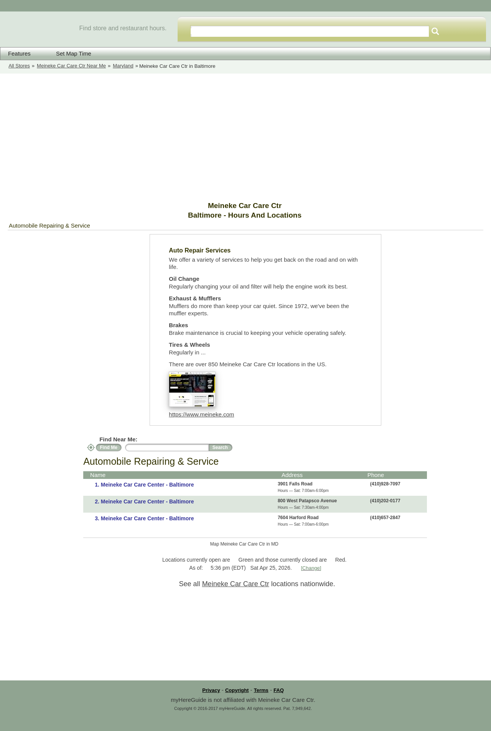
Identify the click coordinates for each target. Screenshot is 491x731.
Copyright (237, 690)
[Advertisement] (245, 137)
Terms (261, 690)
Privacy (211, 690)
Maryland (123, 66)
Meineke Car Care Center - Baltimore (147, 485)
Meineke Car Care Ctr (235, 584)
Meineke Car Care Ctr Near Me (71, 66)
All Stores (19, 66)
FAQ (279, 690)
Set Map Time (68, 53)
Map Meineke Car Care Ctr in (244, 544)
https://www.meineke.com (201, 414)
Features (19, 54)
